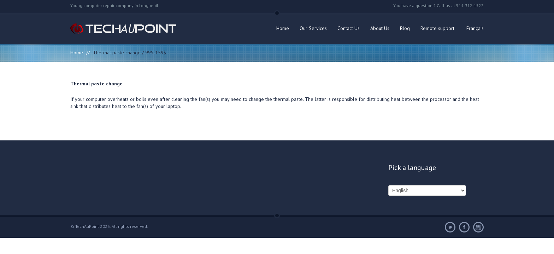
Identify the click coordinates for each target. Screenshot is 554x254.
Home (282, 28)
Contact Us (348, 28)
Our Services (313, 28)
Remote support (437, 28)
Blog (405, 28)
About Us (379, 28)
